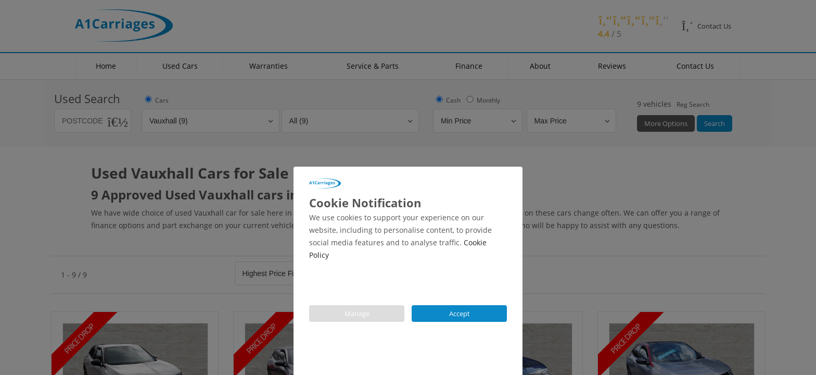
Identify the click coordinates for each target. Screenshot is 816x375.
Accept (459, 313)
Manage (357, 313)
